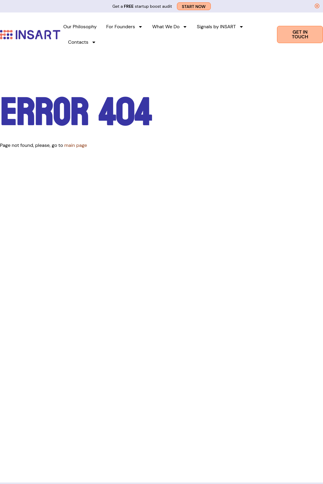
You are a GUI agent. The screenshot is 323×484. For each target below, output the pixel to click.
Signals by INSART (220, 26)
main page (75, 145)
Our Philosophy (80, 26)
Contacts (82, 42)
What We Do (169, 26)
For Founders (124, 26)
